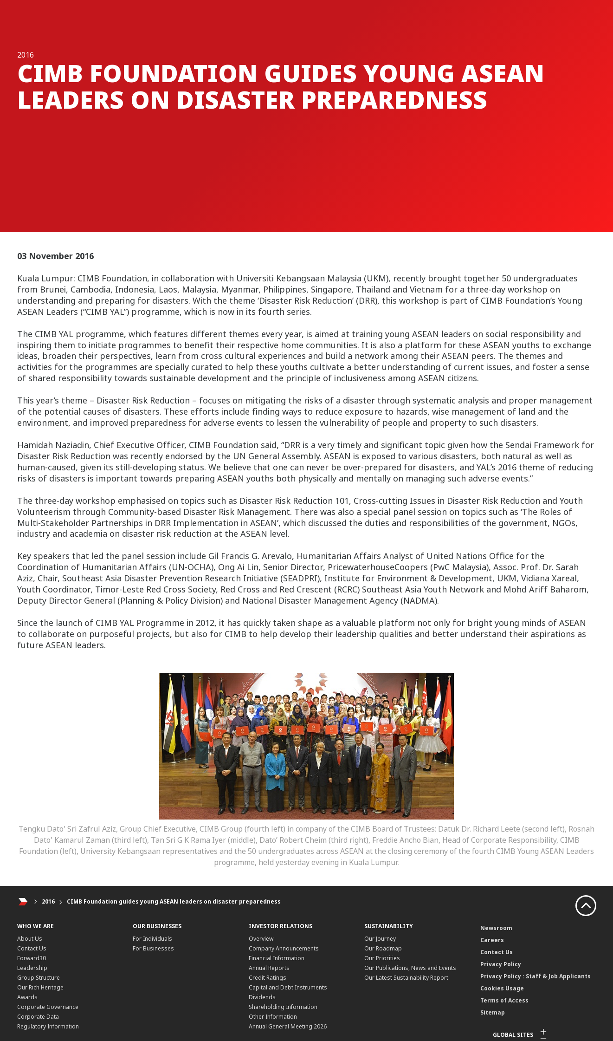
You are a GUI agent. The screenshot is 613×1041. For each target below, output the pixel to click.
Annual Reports (269, 968)
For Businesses (153, 948)
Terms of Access (504, 1000)
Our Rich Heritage (40, 987)
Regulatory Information (48, 1026)
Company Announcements (284, 948)
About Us (29, 939)
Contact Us (31, 948)
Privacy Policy (500, 964)
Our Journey (380, 939)
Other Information (273, 1017)
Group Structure (38, 978)
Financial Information (276, 958)
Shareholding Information (283, 1007)
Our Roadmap (383, 948)
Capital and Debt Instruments (288, 987)
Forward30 (31, 958)
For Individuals (152, 939)
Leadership (32, 968)
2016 (48, 901)
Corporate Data (38, 1017)
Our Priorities (382, 958)
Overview (261, 939)
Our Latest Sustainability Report (406, 978)
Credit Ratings (267, 978)
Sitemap (492, 1012)
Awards (27, 997)
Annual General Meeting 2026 (288, 1026)
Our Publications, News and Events (410, 968)
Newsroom (496, 928)
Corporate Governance (47, 1007)
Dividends (262, 997)
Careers (492, 940)
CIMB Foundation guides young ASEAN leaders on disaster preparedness (174, 901)
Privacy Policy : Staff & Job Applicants (535, 976)
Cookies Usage (502, 988)
